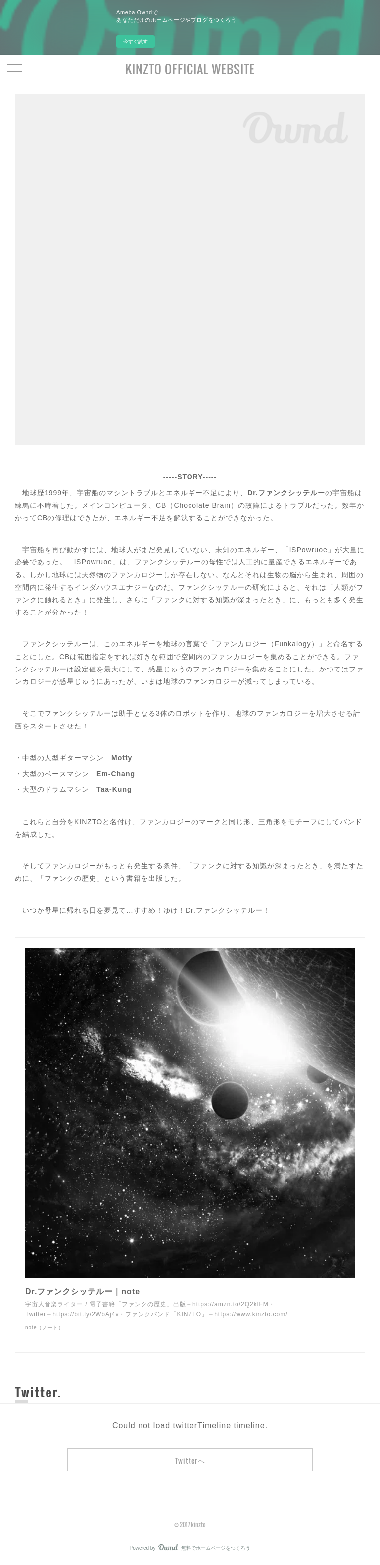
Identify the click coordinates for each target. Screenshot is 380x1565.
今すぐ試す (135, 41)
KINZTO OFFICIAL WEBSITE (190, 69)
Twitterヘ (190, 1460)
